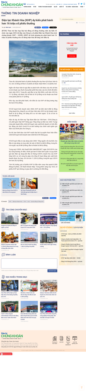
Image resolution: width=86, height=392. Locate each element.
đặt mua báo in (29, 4)
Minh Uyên (8, 27)
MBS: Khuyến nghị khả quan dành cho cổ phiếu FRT (72, 191)
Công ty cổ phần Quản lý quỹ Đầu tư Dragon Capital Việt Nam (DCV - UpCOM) (72, 245)
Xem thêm (72, 113)
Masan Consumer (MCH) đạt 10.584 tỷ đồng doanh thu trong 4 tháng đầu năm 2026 (9, 246)
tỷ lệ (28, 201)
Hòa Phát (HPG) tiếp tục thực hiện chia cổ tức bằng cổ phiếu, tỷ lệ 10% (9, 294)
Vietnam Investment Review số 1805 (67, 217)
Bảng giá (82, 34)
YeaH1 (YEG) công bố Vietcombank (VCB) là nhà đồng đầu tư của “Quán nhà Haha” (9, 315)
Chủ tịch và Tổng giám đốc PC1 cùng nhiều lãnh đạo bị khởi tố (71, 159)
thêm (81, 6)
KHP (10, 201)
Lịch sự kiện (78, 227)
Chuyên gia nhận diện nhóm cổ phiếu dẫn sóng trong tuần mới (72, 142)
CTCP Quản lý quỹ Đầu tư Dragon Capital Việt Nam (72, 250)
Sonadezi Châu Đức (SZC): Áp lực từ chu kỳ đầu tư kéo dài (71, 75)
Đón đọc (63, 213)
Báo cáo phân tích (67, 180)
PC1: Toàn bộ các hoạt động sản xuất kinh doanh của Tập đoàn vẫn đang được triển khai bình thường (72, 105)
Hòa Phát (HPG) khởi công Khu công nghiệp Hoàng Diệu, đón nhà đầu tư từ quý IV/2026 (48, 315)
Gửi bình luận (52, 271)
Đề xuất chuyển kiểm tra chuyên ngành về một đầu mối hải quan (72, 164)
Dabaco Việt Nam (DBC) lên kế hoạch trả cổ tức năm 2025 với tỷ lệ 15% (48, 294)
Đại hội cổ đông (66, 227)
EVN (25, 201)
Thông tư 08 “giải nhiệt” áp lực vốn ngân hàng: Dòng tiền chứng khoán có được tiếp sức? (72, 153)
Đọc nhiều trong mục (16, 277)
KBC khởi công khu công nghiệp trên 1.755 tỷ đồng (48, 226)
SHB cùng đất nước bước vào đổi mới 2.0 (71, 82)
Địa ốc (55, 6)
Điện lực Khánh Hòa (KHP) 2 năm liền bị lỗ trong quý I (10, 191)
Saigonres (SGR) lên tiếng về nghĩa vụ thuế (9, 226)
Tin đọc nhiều (78, 69)
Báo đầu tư (59, 4)
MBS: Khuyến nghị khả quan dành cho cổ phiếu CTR (72, 184)
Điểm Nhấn (72, 122)
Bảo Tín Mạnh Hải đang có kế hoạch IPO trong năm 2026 (28, 226)
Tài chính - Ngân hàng (72, 6)
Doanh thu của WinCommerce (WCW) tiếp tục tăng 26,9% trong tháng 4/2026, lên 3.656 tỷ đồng (72, 89)
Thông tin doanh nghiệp (45, 6)
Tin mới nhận (65, 69)
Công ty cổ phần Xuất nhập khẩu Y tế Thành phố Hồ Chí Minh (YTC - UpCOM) (71, 240)
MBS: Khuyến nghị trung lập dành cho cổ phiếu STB (72, 203)
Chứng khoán (27, 6)
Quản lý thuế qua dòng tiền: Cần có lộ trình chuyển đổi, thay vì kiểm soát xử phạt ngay (71, 147)
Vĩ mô (34, 6)
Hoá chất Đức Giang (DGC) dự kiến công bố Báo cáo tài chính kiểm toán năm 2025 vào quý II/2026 (29, 316)
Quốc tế (61, 6)
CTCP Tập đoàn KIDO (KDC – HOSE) (70, 258)
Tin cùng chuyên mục (16, 210)
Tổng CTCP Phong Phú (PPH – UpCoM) (71, 261)
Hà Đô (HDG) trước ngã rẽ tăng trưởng (48, 245)
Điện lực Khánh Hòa (17, 201)
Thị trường (64, 34)
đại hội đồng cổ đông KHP (37, 201)
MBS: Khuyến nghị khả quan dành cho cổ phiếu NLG (72, 197)
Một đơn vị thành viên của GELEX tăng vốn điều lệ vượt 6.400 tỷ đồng (28, 294)
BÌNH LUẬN (11, 255)
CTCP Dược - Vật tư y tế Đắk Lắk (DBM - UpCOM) (71, 234)
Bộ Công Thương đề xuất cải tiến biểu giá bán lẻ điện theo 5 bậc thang (29, 192)
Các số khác (65, 223)
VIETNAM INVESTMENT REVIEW (70, 4)
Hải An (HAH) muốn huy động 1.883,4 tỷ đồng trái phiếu (28, 245)
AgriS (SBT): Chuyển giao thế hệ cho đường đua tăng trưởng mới (71, 97)
